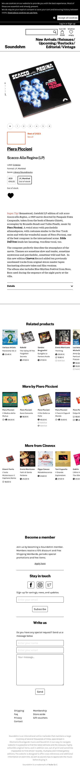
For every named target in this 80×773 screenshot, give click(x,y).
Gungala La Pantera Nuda (44, 355)
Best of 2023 (34, 133)
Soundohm (15, 46)
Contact (18, 721)
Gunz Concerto (26, 413)
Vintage (68, 47)
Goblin (76, 469)
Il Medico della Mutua (8, 414)
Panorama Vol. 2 (9, 351)
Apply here (40, 563)
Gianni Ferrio (8, 469)
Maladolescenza (45, 472)
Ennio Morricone (62, 347)
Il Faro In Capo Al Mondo (62, 414)
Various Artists (9, 347)
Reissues (65, 39)
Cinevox (16, 165)
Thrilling (59, 351)
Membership (40, 710)
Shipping (19, 710)
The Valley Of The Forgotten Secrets (27, 354)
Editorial (53, 47)
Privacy (18, 717)
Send (40, 691)
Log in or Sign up (67, 23)
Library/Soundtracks (23, 172)
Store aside (39, 714)
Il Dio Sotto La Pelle (44, 414)
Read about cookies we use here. (23, 12)
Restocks (65, 43)
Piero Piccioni (19, 148)
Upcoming (47, 43)
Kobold (23, 347)
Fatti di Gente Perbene (26, 473)
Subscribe (40, 609)
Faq (16, 714)
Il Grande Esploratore (60, 473)
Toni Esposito (61, 469)
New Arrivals (46, 39)
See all (30, 137)
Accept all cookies (67, 17)
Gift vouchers (40, 717)
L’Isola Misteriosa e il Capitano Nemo (9, 475)
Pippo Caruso (43, 469)
